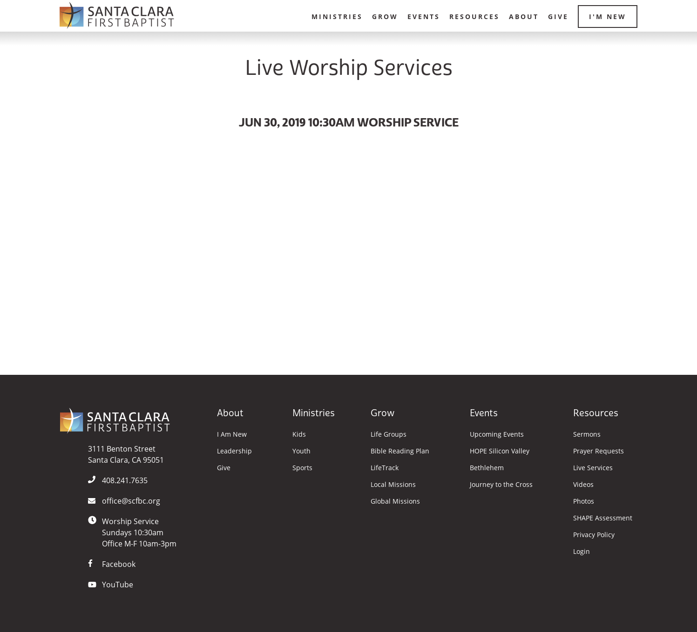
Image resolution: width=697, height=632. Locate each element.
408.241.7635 (125, 480)
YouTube (117, 584)
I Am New (232, 434)
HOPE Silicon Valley (499, 451)
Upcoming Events (497, 434)
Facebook (118, 564)
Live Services (593, 468)
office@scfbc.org (131, 501)
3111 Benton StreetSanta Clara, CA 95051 (126, 454)
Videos (583, 484)
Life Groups (388, 434)
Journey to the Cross (501, 484)
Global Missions (395, 501)
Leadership (234, 451)
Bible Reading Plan (400, 451)
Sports (302, 468)
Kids (299, 434)
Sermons (587, 434)
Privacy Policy (594, 535)
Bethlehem (487, 468)
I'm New (607, 16)
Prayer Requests (598, 451)
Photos (583, 501)
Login (581, 551)
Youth (301, 451)
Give (558, 16)
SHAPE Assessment (602, 518)
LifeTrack (385, 468)
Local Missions (393, 484)
